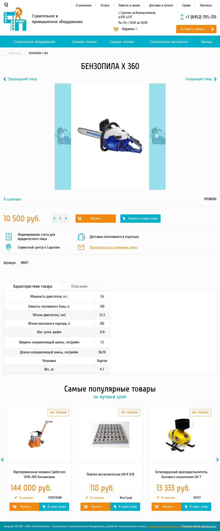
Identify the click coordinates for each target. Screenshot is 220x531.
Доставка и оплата (161, 5)
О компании (83, 5)
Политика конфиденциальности (164, 526)
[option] (39, 459)
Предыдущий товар (22, 79)
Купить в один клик (143, 218)
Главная (10, 53)
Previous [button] (3, 460)
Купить (96, 218)
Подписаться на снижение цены (113, 247)
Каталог (26, 53)
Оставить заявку (192, 29)
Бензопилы (69, 53)
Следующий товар (198, 79)
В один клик (57, 506)
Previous (63, 136)
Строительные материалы (169, 41)
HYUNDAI (210, 199)
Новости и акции (129, 5)
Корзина (129, 29)
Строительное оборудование (34, 41)
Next (157, 136)
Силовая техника (84, 41)
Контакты (206, 5)
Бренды (206, 41)
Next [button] (218, 460)
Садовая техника (122, 41)
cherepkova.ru (208, 526)
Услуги (105, 5)
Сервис (186, 5)
